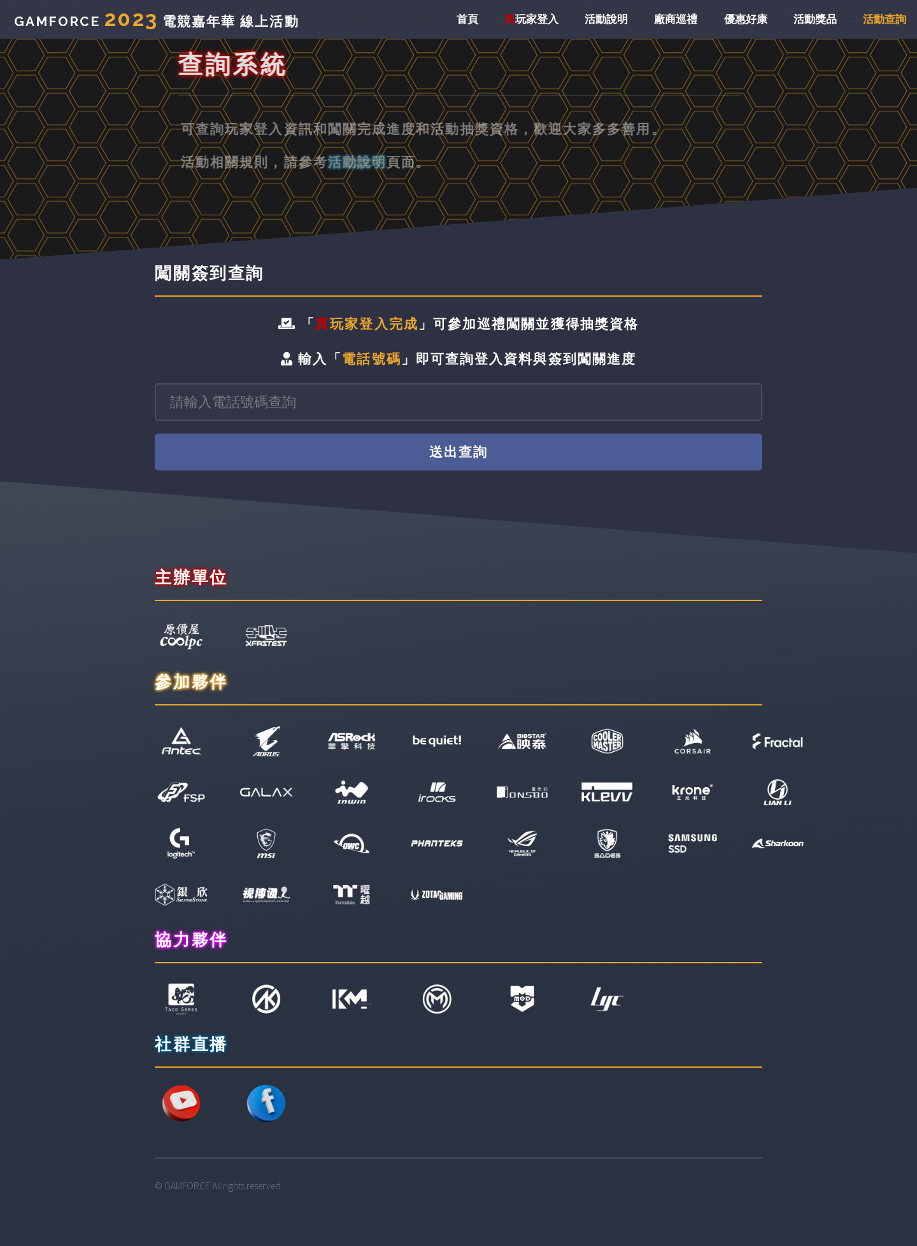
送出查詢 (458, 452)
